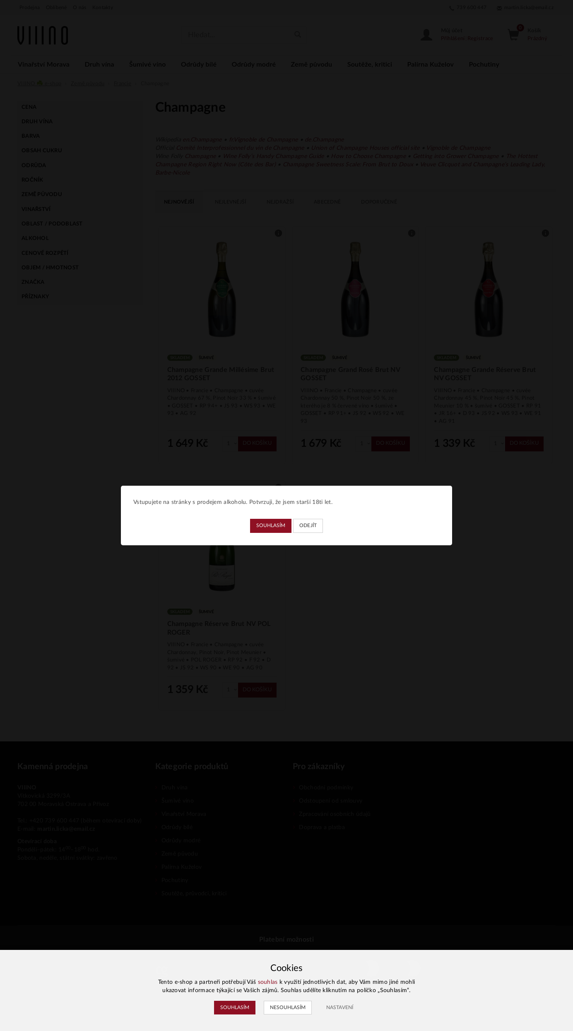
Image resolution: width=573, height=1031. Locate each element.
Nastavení (339, 1007)
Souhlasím (270, 525)
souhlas (268, 982)
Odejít (308, 525)
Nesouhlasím (288, 1007)
